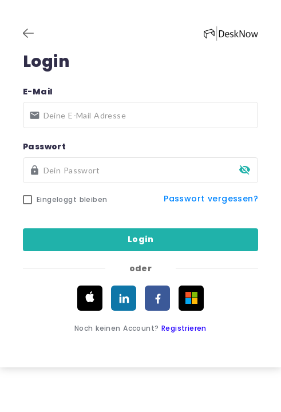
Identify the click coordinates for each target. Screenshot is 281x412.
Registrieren (184, 328)
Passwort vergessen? (211, 198)
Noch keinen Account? (141, 328)
